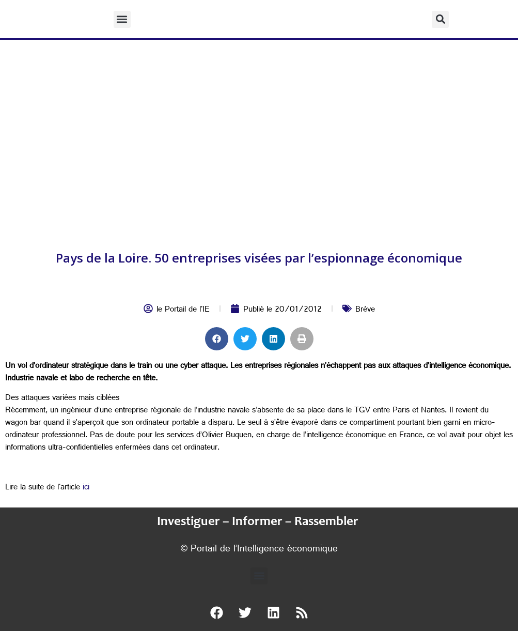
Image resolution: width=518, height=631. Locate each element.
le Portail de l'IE (183, 310)
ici (86, 488)
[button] (122, 19)
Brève (365, 310)
